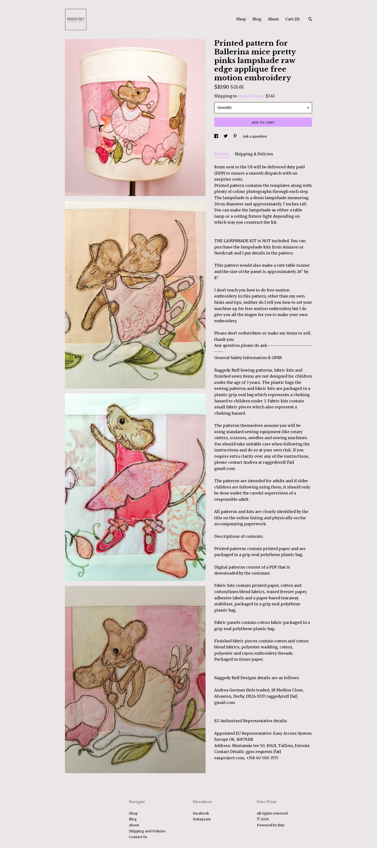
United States (251, 96)
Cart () (292, 19)
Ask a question (255, 136)
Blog (256, 19)
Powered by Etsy (270, 825)
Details (222, 154)
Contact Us (138, 837)
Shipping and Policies (147, 831)
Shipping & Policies (254, 154)
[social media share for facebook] (216, 136)
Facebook (201, 813)
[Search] (310, 19)
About (273, 19)
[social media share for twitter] (226, 136)
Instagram (202, 819)
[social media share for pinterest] (235, 136)
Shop (241, 19)
